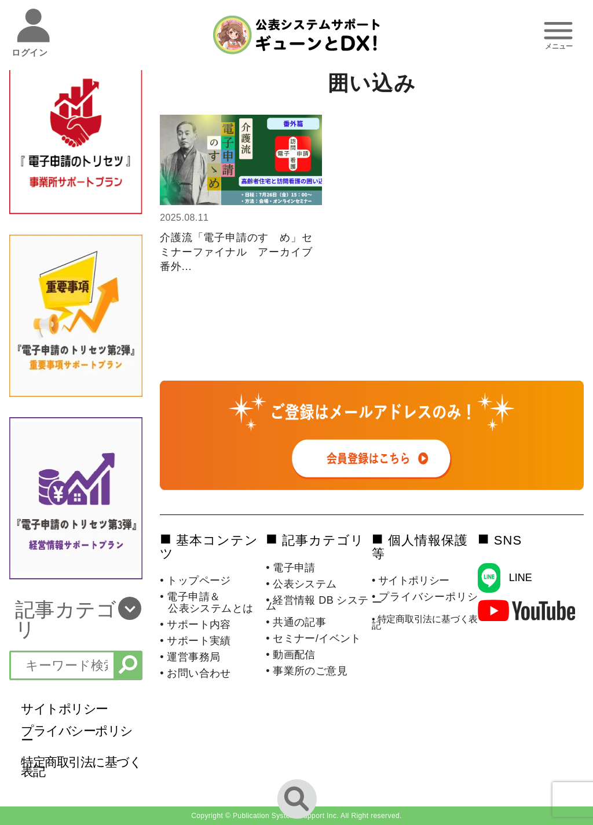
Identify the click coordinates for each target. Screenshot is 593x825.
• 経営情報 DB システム (317, 603)
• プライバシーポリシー (425, 599)
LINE (520, 577)
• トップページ (195, 580)
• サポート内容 (195, 624)
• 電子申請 (291, 568)
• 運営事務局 (190, 657)
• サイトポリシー (410, 580)
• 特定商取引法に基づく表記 (425, 622)
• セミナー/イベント (313, 638)
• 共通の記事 (296, 622)
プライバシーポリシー (77, 735)
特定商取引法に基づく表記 (81, 767)
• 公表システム (301, 584)
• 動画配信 (291, 654)
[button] (75, 619)
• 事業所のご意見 (306, 671)
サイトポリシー (64, 709)
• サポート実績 (195, 641)
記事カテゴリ (65, 619)
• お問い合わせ (195, 673)
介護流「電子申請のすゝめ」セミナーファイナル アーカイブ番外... (236, 252)
